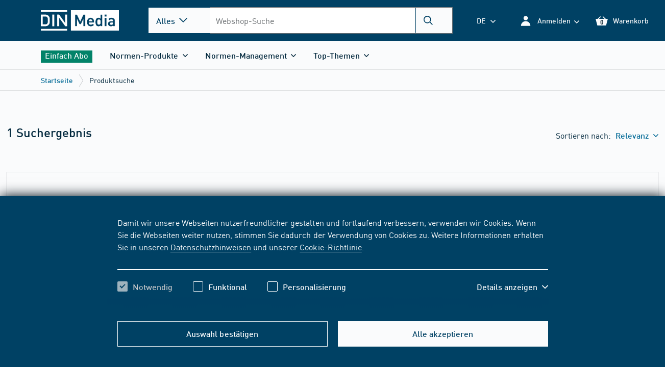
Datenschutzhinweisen (210, 246)
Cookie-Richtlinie (330, 246)
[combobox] (331, 20)
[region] (332, 263)
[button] (549, 20)
